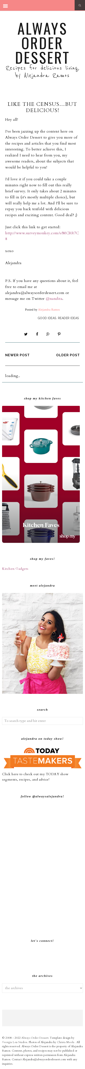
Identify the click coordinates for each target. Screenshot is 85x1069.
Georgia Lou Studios (14, 1042)
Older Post (68, 355)
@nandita (54, 298)
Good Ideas (47, 318)
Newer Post (17, 355)
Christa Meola (66, 1042)
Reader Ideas (68, 318)
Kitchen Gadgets (15, 568)
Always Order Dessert (42, 42)
